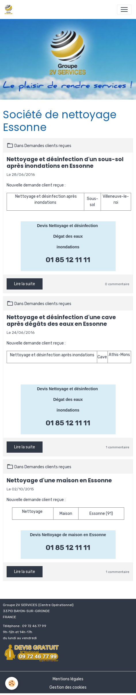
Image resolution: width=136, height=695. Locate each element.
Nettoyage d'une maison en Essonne (59, 480)
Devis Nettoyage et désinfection (68, 225)
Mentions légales (68, 679)
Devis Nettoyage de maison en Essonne (68, 534)
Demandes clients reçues (47, 145)
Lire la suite (24, 283)
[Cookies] (11, 683)
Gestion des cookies (68, 687)
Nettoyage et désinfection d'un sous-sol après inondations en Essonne (65, 162)
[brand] (10, 9)
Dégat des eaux (68, 236)
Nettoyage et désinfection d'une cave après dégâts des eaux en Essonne (61, 320)
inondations (68, 247)
